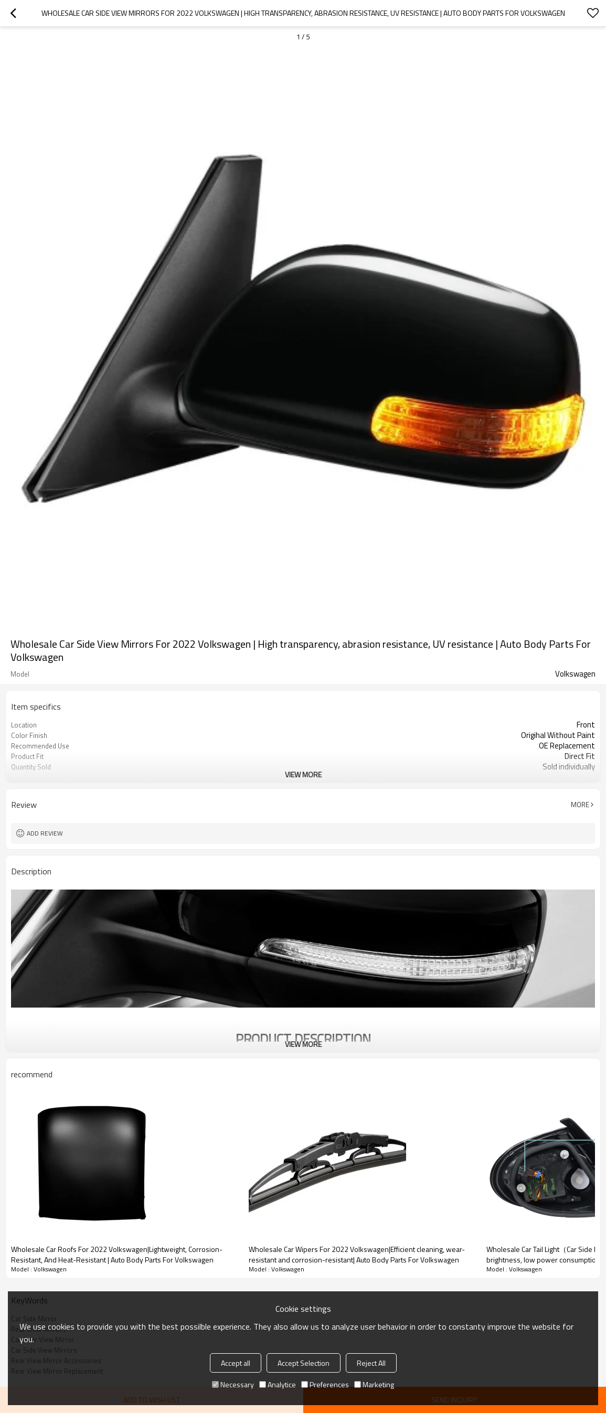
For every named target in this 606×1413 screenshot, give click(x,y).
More (580, 804)
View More (303, 774)
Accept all (235, 1362)
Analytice (277, 1384)
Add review (45, 833)
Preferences (325, 1384)
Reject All (371, 1362)
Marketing (374, 1384)
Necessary (233, 1384)
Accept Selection (303, 1362)
